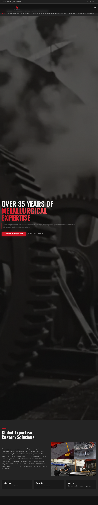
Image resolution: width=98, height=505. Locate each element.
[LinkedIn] (93, 1)
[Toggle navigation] (95, 7)
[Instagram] (90, 1)
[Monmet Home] (17, 7)
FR (95, 1)
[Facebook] (87, 1)
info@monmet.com (14, 1)
